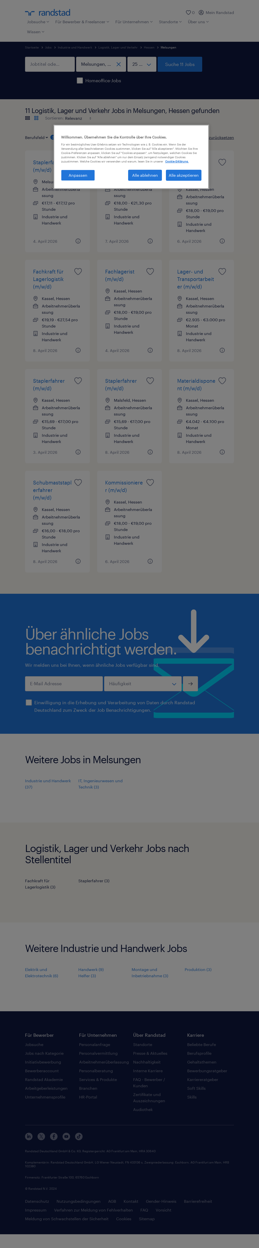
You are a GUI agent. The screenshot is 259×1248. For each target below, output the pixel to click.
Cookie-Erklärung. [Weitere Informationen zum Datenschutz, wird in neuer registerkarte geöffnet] (177, 161)
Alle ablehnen (145, 175)
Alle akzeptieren (184, 175)
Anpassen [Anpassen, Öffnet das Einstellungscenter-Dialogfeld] (78, 175)
